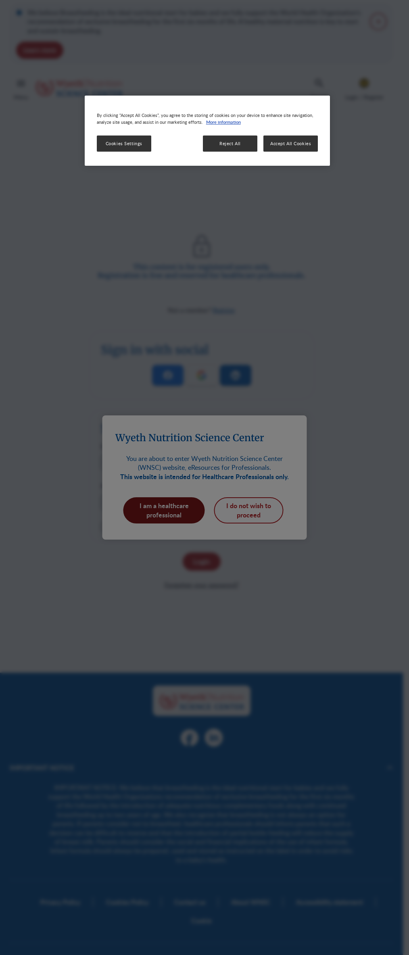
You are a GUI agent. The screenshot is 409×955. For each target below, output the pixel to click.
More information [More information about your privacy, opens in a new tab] (223, 122)
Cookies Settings (124, 143)
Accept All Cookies (290, 143)
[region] (207, 131)
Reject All (230, 143)
